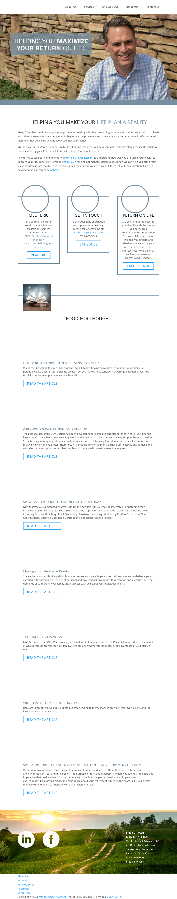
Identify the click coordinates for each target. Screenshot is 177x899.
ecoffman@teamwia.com (88, 232)
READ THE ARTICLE (42, 383)
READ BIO (39, 255)
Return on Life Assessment (77, 157)
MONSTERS (115, 896)
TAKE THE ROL (138, 266)
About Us (70, 7)
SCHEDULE (88, 244)
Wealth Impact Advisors (52, 896)
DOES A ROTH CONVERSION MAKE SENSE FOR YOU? (61, 363)
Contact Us (152, 7)
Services (89, 7)
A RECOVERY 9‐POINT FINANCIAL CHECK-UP (55, 429)
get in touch (69, 161)
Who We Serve (110, 7)
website (54, 170)
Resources (132, 7)
